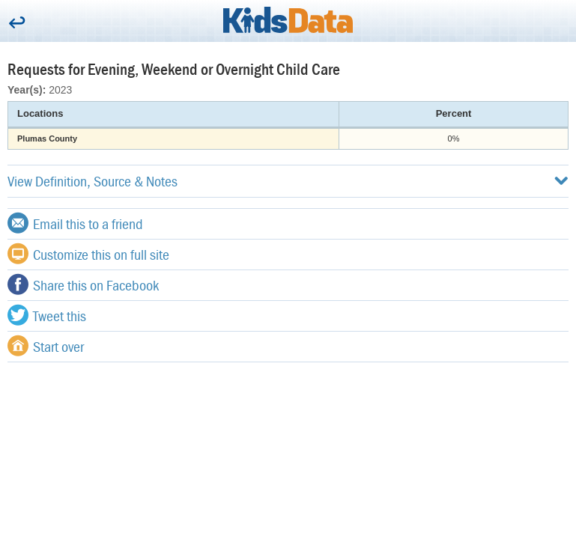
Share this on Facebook (83, 284)
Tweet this (46, 315)
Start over (45, 345)
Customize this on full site (88, 253)
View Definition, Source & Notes (288, 180)
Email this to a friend (75, 223)
